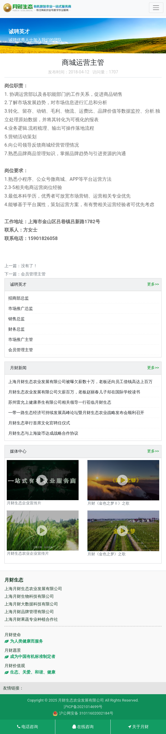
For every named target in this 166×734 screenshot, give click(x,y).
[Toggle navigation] (156, 7)
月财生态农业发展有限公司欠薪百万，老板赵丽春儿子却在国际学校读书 (74, 392)
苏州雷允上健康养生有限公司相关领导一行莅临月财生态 (59, 402)
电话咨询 (27, 726)
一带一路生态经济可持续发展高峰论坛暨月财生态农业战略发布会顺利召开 (76, 412)
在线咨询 (83, 726)
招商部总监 (18, 298)
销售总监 (16, 318)
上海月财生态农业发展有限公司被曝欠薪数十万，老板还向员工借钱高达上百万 (80, 381)
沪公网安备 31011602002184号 (83, 713)
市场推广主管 (20, 339)
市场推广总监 (20, 308)
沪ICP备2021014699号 (83, 707)
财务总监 (16, 329)
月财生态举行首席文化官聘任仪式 (39, 423)
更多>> (153, 284)
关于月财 (138, 726)
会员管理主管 (33, 274)
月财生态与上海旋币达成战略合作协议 (43, 433)
